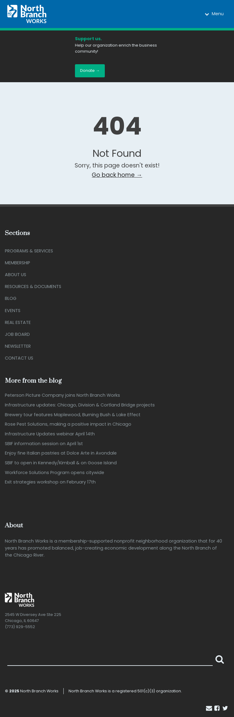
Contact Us (19, 358)
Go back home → (117, 175)
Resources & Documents (33, 286)
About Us (15, 275)
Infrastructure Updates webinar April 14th (50, 434)
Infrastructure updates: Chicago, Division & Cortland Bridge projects (80, 405)
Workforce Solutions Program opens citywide (54, 472)
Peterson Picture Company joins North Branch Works (62, 395)
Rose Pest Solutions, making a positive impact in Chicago (68, 424)
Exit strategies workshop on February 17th (50, 482)
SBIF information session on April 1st (44, 443)
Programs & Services (29, 251)
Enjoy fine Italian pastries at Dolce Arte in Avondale (61, 453)
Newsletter (18, 346)
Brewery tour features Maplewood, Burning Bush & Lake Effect (72, 414)
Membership (17, 263)
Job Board (17, 334)
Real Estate (18, 322)
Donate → (90, 70)
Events (12, 311)
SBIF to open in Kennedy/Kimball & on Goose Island (61, 463)
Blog (10, 298)
